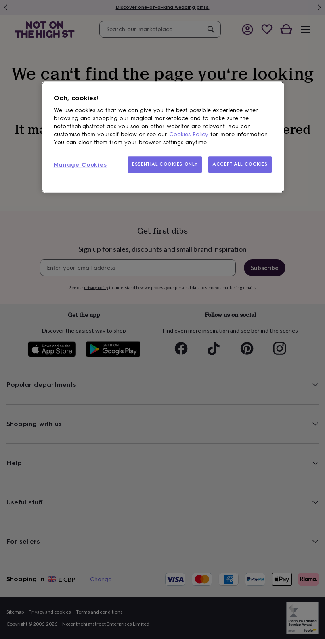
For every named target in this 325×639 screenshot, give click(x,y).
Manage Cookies (80, 164)
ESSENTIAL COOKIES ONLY (165, 164)
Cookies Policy (188, 134)
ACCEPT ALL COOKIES (239, 164)
